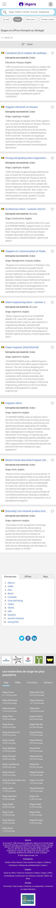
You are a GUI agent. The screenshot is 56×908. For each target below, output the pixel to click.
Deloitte (12, 615)
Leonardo (12, 597)
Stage (17, 19)
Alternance (30, 19)
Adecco (11, 583)
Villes (18, 682)
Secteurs (48, 682)
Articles (7, 862)
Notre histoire (17, 862)
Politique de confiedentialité (29, 865)
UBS (10, 611)
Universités (7, 886)
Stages (43, 873)
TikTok (11, 608)
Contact (43, 865)
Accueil (6, 19)
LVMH (10, 586)
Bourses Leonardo (36, 876)
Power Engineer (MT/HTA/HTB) (22, 347)
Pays (6, 682)
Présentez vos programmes (34, 886)
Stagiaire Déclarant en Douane (21, 107)
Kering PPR (13, 622)
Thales (11, 604)
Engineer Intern (13, 403)
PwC (10, 590)
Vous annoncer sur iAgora (32, 862)
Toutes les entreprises (25, 873)
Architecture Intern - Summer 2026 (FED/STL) (29, 209)
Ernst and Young (15, 600)
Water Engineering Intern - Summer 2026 (27, 302)
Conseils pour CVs (21, 876)
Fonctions (32, 682)
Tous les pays (18, 886)
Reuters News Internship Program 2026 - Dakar (30, 460)
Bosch (10, 593)
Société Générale (16, 618)
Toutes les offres (10, 873)
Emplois (37, 873)
